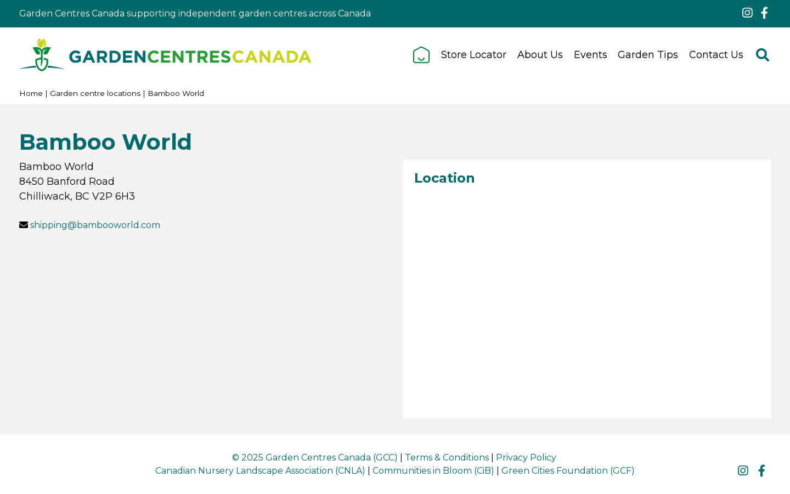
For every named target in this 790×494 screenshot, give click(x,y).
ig (747, 13)
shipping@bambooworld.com (95, 225)
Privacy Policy (526, 457)
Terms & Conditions (447, 457)
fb (764, 13)
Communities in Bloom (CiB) (433, 470)
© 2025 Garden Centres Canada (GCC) (315, 457)
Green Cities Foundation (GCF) (568, 470)
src (762, 55)
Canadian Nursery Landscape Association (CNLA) (260, 470)
